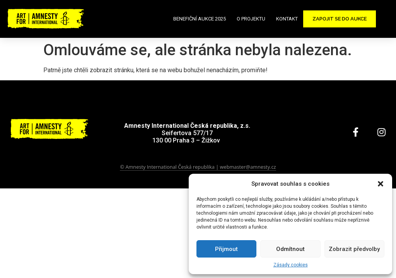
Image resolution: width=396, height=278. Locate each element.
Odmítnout (290, 249)
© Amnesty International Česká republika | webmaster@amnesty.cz (198, 166)
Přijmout (226, 249)
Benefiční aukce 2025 (199, 19)
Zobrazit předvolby (354, 249)
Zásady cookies (290, 265)
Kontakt (287, 19)
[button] (380, 184)
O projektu (251, 19)
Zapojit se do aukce (339, 19)
